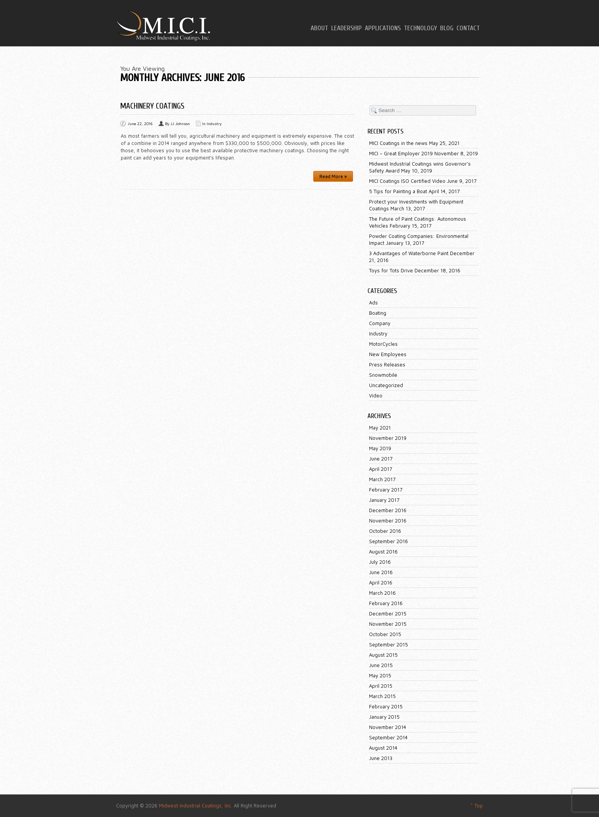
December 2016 (387, 510)
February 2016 (386, 603)
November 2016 (387, 521)
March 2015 (382, 696)
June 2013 (380, 758)
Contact (468, 28)
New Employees (387, 354)
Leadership (346, 28)
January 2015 (384, 717)
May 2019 (380, 448)
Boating (377, 313)
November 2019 (387, 438)
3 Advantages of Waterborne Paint (408, 253)
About (319, 28)
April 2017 (380, 469)
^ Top (476, 805)
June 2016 (381, 572)
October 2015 (385, 634)
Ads (373, 302)
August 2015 (383, 655)
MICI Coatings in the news (398, 143)
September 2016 (388, 541)
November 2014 (387, 727)
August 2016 (383, 551)
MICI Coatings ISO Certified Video (407, 181)
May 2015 (380, 675)
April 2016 (380, 582)
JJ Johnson (180, 123)
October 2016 (385, 531)
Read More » (333, 176)
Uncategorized (386, 385)
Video (375, 395)
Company (379, 323)
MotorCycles (383, 344)
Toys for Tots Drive (391, 270)
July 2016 (380, 562)
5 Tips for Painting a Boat (398, 191)
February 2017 (385, 490)
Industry (214, 123)
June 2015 (381, 665)
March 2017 (382, 479)
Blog (446, 28)
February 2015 (386, 706)
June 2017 (380, 459)
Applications (383, 28)
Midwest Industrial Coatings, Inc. (195, 805)
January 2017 (384, 500)
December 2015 (387, 613)
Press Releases (387, 364)
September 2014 (388, 737)
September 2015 (388, 644)
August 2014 (383, 748)
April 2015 (380, 686)
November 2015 (387, 624)
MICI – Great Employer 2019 (401, 153)
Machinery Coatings (152, 106)
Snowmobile (383, 375)
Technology (420, 28)
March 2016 (382, 593)
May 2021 (380, 428)
